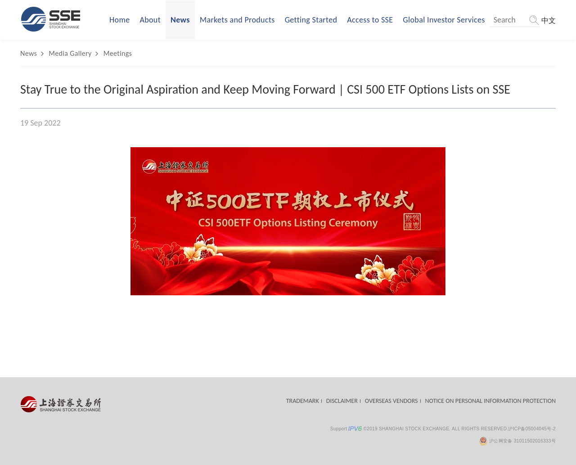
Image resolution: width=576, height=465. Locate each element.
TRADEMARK (302, 401)
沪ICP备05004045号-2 (532, 428)
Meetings (118, 53)
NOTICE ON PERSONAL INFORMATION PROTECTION (490, 401)
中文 (548, 20)
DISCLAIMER (342, 401)
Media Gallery (70, 53)
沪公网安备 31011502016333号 (517, 440)
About (150, 20)
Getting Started (311, 20)
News (180, 20)
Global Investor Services (444, 20)
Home (119, 20)
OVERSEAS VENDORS (391, 401)
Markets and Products (237, 20)
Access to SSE (370, 20)
